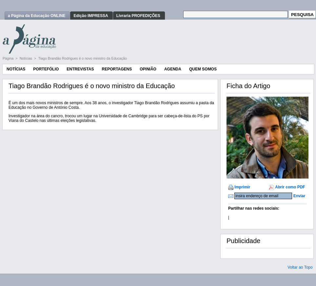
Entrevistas (80, 69)
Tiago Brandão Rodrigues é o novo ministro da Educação (82, 58)
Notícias (26, 58)
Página (8, 58)
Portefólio (46, 69)
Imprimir (242, 187)
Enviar (299, 196)
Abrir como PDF (290, 187)
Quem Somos (203, 69)
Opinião (148, 69)
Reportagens (117, 69)
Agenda (172, 69)
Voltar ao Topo (300, 267)
